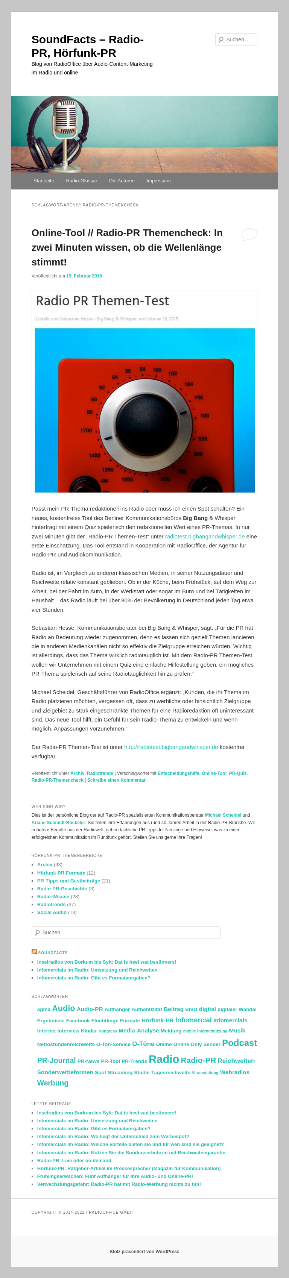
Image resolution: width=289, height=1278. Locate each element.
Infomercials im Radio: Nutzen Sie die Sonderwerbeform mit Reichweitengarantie (131, 1152)
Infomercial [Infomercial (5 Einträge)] (193, 1020)
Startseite (43, 180)
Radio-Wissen (53, 896)
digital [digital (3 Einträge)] (207, 1009)
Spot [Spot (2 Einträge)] (100, 1072)
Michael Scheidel (223, 815)
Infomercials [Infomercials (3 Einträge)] (230, 1020)
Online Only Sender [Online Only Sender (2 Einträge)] (197, 1044)
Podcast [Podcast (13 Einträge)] (239, 1043)
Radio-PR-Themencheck (58, 780)
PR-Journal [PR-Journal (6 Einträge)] (56, 1060)
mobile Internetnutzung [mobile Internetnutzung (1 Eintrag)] (205, 1031)
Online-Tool (214, 773)
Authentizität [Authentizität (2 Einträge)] (146, 1009)
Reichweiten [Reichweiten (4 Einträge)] (236, 1060)
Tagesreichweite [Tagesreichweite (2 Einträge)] (170, 1072)
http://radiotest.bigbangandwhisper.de (171, 747)
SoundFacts (53, 953)
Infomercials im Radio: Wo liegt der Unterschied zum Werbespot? (113, 1136)
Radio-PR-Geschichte (62, 888)
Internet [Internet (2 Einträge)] (46, 1031)
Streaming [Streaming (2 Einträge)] (120, 1072)
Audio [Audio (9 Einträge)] (63, 1008)
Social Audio (52, 912)
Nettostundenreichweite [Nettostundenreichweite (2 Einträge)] (66, 1044)
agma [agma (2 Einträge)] (43, 1009)
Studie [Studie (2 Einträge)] (142, 1072)
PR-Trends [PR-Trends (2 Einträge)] (134, 1061)
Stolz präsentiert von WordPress (144, 1251)
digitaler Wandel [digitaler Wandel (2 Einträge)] (237, 1009)
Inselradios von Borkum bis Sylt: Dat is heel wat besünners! (106, 962)
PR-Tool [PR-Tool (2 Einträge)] (110, 1061)
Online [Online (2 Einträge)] (164, 1044)
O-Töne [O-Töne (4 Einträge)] (143, 1044)
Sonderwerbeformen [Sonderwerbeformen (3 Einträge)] (65, 1072)
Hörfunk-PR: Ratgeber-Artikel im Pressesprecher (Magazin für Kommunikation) (129, 1168)
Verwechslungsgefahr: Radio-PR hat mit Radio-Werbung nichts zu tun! (119, 1184)
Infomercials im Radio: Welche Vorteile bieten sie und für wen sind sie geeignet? (130, 1144)
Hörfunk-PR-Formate (61, 873)
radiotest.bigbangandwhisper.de (205, 536)
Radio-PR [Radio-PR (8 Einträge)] (198, 1060)
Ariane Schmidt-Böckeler (58, 822)
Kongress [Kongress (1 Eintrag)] (108, 1031)
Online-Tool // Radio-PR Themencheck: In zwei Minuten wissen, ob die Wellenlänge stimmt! (127, 247)
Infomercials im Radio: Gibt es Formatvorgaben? (94, 978)
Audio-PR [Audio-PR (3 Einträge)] (90, 1009)
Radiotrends (100, 773)
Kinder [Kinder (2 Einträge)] (89, 1031)
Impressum (158, 180)
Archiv (77, 773)
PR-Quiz (238, 773)
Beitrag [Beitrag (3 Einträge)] (174, 1009)
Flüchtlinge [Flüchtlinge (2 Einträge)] (105, 1020)
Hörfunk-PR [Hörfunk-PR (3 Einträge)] (157, 1020)
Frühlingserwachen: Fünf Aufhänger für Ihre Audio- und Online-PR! (115, 1176)
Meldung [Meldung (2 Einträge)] (171, 1031)
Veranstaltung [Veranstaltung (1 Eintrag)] (205, 1072)
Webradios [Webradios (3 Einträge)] (234, 1072)
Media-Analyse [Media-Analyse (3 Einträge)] (139, 1030)
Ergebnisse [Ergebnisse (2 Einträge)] (51, 1020)
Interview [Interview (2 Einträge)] (68, 1031)
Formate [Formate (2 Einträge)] (130, 1020)
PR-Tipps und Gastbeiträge (68, 881)
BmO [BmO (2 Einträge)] (191, 1009)
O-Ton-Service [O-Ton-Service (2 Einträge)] (113, 1044)
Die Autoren (122, 180)
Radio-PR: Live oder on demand (74, 1160)
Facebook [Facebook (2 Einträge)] (78, 1020)
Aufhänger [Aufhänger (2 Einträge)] (117, 1009)
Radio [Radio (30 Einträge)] (164, 1059)
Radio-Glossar (81, 180)
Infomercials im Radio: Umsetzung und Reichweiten (97, 970)
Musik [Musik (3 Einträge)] (237, 1030)
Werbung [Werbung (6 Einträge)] (52, 1083)
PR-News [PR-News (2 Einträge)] (88, 1061)
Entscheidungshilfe (178, 773)
